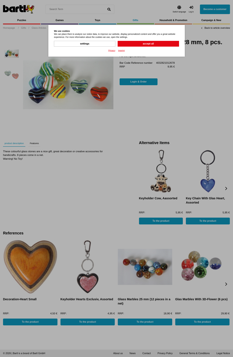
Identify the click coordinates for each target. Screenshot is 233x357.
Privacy (111, 50)
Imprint (121, 50)
